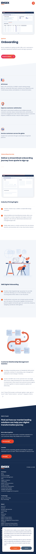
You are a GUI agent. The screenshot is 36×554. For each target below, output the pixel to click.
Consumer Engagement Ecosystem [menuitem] (10, 491)
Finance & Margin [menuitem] (5, 475)
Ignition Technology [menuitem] (6, 498)
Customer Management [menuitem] (7, 477)
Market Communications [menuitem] (7, 483)
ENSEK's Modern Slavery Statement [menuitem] (9, 525)
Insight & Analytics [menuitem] (5, 480)
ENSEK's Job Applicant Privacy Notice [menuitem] (10, 520)
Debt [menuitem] (2, 478)
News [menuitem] (2, 512)
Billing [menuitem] (2, 474)
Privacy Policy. (9, 536)
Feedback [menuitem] (3, 522)
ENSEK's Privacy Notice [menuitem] (6, 517)
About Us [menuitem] (3, 506)
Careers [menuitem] (3, 515)
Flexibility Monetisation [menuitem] (6, 489)
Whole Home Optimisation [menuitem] (7, 486)
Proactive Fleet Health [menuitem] (6, 488)
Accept (15, 548)
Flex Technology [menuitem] (5, 499)
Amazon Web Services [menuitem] (6, 509)
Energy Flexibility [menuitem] (5, 485)
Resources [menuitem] (3, 514)
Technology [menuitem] (4, 511)
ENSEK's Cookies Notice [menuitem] (6, 518)
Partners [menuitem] (3, 508)
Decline (26, 548)
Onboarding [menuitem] (4, 481)
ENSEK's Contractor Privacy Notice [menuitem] (9, 523)
